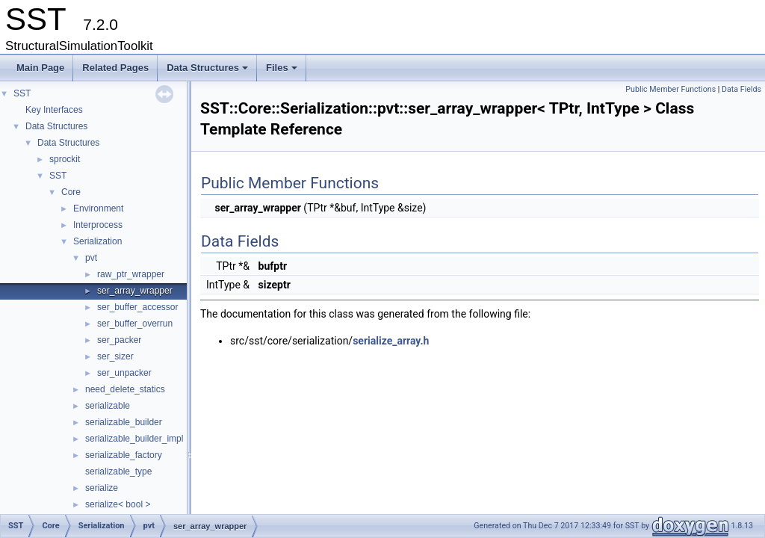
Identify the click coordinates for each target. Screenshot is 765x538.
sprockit (64, 159)
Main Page (40, 67)
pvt (91, 258)
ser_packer (119, 340)
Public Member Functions (670, 89)
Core (71, 192)
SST (22, 93)
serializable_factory (123, 455)
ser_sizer (115, 356)
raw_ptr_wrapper (130, 274)
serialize (101, 488)
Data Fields (741, 89)
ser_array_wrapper (135, 290)
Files (283, 71)
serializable (107, 406)
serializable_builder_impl (134, 438)
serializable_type (118, 471)
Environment (98, 208)
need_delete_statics (125, 389)
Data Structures (208, 71)
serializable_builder (123, 422)
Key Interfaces (54, 110)
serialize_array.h (391, 341)
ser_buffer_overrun (135, 323)
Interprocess (98, 225)
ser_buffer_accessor (138, 307)
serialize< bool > (117, 504)
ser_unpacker (124, 373)
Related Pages (115, 67)
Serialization (97, 241)
